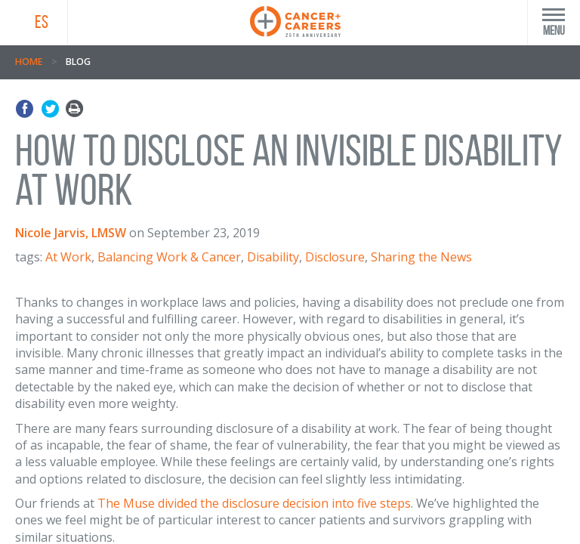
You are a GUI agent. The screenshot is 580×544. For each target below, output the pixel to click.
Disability (273, 257)
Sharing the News (421, 257)
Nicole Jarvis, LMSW (70, 232)
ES (41, 22)
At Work (68, 257)
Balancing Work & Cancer (169, 257)
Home (28, 61)
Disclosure (335, 257)
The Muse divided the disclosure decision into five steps (254, 503)
